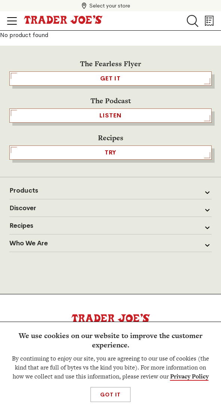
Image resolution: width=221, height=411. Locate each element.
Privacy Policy (189, 376)
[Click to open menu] (12, 21)
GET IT (110, 78)
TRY (110, 152)
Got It (110, 394)
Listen (110, 115)
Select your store (109, 5)
